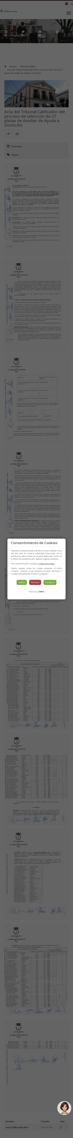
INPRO (41, 592)
